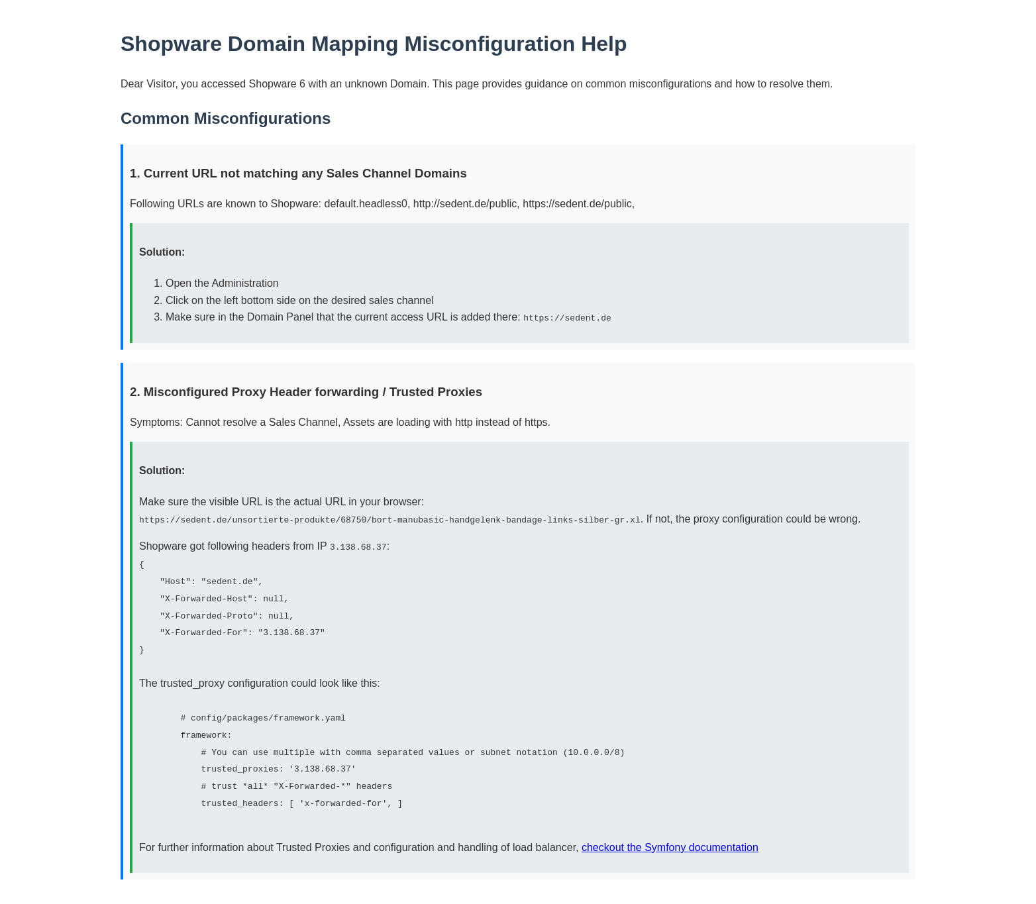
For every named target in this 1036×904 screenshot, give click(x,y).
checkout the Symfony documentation (670, 844)
